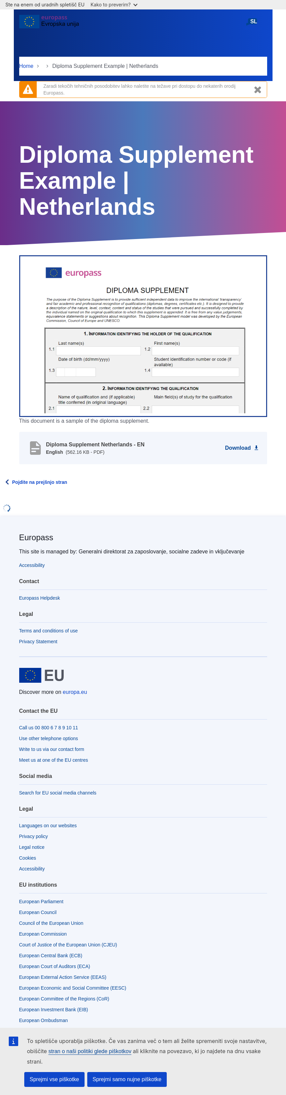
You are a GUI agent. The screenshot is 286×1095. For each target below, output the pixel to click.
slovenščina (253, 24)
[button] (143, 335)
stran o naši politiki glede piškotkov (90, 1051)
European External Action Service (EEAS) (62, 977)
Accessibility (32, 565)
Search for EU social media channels (58, 793)
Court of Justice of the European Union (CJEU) (68, 944)
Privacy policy (33, 836)
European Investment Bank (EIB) (53, 1009)
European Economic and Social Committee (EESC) (72, 988)
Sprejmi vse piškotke (54, 1079)
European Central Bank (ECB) (51, 955)
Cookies (27, 858)
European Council (38, 912)
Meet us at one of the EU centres (53, 760)
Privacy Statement (38, 641)
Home (26, 66)
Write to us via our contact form (51, 749)
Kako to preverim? (114, 4)
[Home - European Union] (49, 24)
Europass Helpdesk (39, 598)
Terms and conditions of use (48, 630)
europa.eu (75, 692)
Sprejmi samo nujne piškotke (127, 1079)
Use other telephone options (48, 738)
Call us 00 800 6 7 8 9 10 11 (48, 727)
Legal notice (32, 847)
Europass (36, 537)
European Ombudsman (43, 1020)
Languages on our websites (48, 825)
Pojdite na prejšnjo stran (39, 482)
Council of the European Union (51, 923)
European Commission (43, 934)
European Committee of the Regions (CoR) (64, 998)
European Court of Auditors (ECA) (54, 966)
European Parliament (41, 901)
